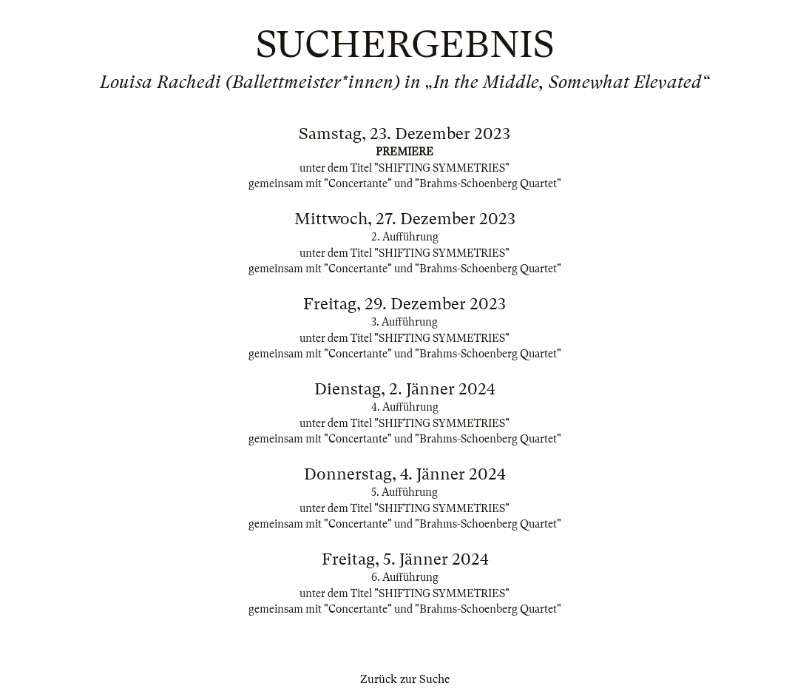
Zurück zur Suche (405, 679)
